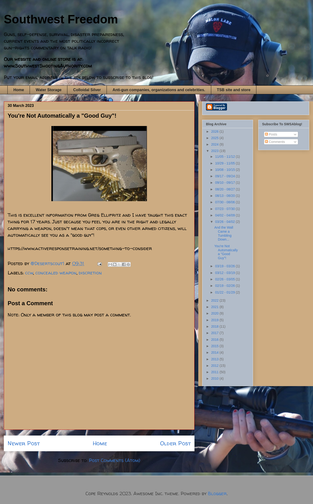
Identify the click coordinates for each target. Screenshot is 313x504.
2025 (215, 138)
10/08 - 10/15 (225, 170)
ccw (29, 272)
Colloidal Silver (87, 90)
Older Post (175, 443)
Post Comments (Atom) (114, 460)
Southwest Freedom (61, 19)
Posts (271, 134)
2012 (215, 366)
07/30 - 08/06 (225, 202)
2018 (215, 326)
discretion (90, 272)
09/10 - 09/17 (225, 182)
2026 (215, 131)
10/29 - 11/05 (225, 163)
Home (18, 90)
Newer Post (24, 443)
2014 (215, 352)
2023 (215, 151)
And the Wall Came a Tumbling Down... (223, 233)
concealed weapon (55, 272)
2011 (215, 372)
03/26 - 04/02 (225, 222)
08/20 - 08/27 (225, 189)
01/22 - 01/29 (225, 292)
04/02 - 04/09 (225, 215)
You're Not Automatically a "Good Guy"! (226, 252)
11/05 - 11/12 (225, 156)
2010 (215, 378)
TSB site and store (233, 90)
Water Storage (48, 90)
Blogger (217, 493)
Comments (275, 142)
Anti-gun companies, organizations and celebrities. (159, 90)
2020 (215, 313)
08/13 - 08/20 (225, 196)
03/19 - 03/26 (225, 266)
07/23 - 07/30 (225, 209)
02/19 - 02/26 (225, 286)
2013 (215, 359)
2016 (215, 339)
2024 (215, 144)
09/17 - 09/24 (225, 176)
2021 (215, 307)
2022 (215, 300)
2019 (215, 320)
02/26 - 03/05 (225, 279)
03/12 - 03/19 (225, 273)
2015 (215, 346)
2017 (215, 333)
